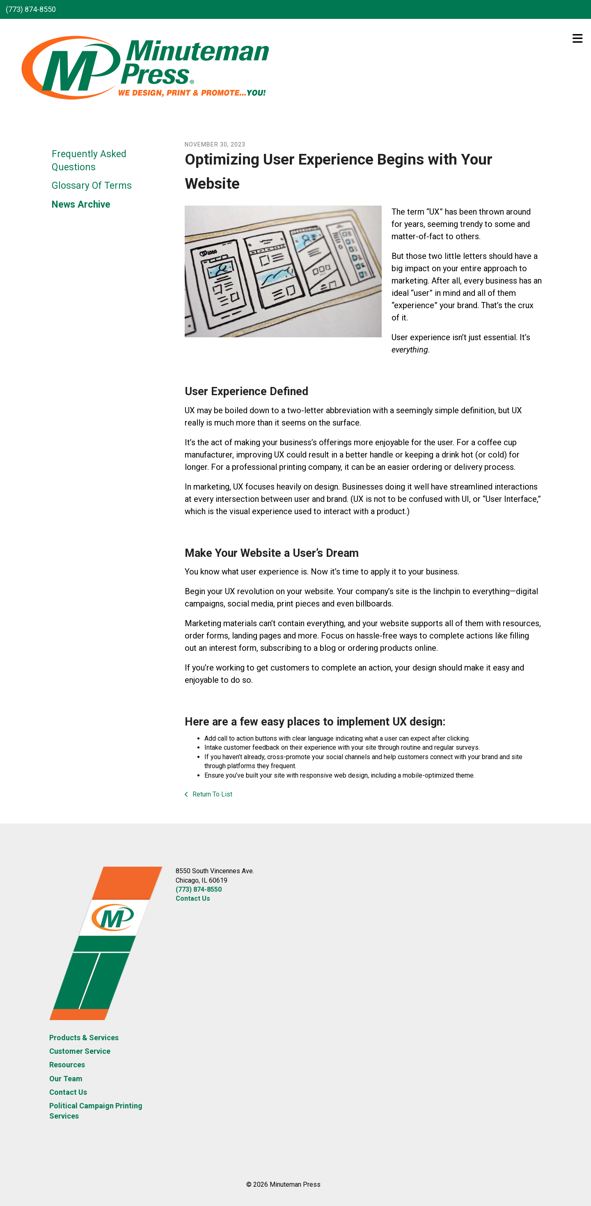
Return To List (211, 794)
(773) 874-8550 (31, 9)
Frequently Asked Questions (89, 161)
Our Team (65, 1078)
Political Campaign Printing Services (95, 1110)
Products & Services (84, 1037)
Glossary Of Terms (92, 185)
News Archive (81, 204)
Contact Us (68, 1092)
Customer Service (79, 1051)
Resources (67, 1064)
